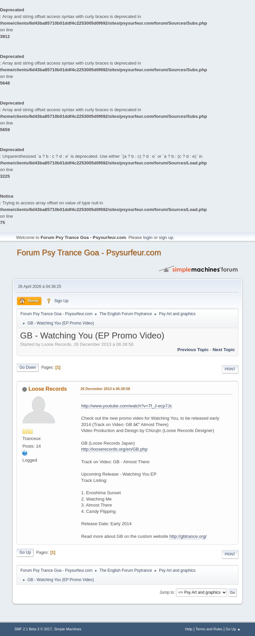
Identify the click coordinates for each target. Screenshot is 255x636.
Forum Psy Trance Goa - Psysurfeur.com (89, 252)
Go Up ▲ (233, 629)
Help (188, 629)
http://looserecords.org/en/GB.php (114, 449)
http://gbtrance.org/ (188, 536)
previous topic (193, 349)
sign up (166, 237)
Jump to (167, 592)
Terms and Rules (209, 629)
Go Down (27, 367)
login (147, 237)
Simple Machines (67, 629)
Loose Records (48, 389)
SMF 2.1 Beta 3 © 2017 (33, 629)
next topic (223, 349)
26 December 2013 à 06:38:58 (105, 389)
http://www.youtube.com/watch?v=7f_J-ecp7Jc (126, 405)
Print (230, 369)
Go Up (25, 552)
